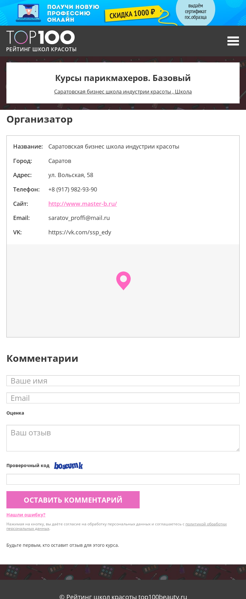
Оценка (15, 413)
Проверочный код (27, 465)
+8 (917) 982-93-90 (72, 189)
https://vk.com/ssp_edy (79, 232)
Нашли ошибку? (25, 515)
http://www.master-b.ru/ (82, 203)
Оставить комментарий (73, 500)
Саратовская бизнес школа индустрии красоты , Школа (123, 91)
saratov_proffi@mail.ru (79, 218)
